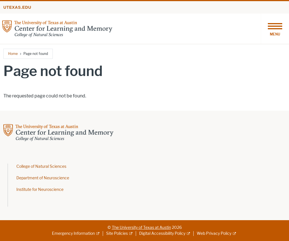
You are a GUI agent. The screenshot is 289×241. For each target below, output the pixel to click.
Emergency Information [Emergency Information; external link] (73, 233)
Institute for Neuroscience (40, 189)
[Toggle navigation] (275, 29)
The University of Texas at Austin (141, 227)
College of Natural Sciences (41, 166)
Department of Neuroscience (42, 178)
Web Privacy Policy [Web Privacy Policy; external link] (214, 233)
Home (13, 54)
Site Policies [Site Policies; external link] (117, 233)
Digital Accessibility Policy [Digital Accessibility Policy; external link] (162, 233)
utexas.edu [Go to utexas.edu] (17, 7)
